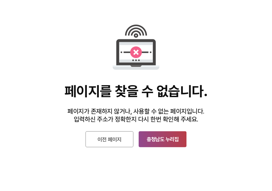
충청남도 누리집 (162, 139)
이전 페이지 (109, 139)
